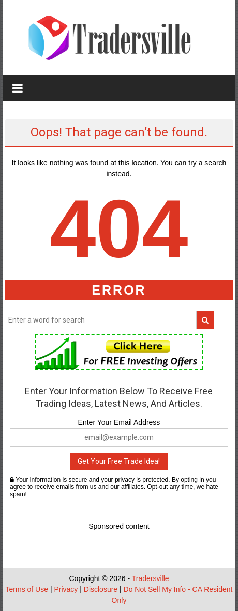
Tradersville (150, 578)
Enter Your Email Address (119, 422)
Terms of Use (27, 589)
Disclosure (100, 589)
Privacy (66, 589)
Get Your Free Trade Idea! (119, 461)
